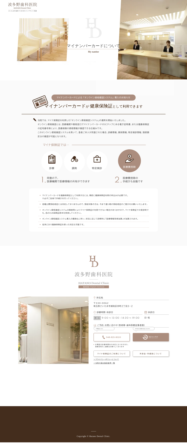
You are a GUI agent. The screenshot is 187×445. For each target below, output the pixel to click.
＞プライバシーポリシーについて (106, 362)
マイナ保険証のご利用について (111, 356)
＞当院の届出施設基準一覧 (104, 366)
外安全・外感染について (151, 356)
